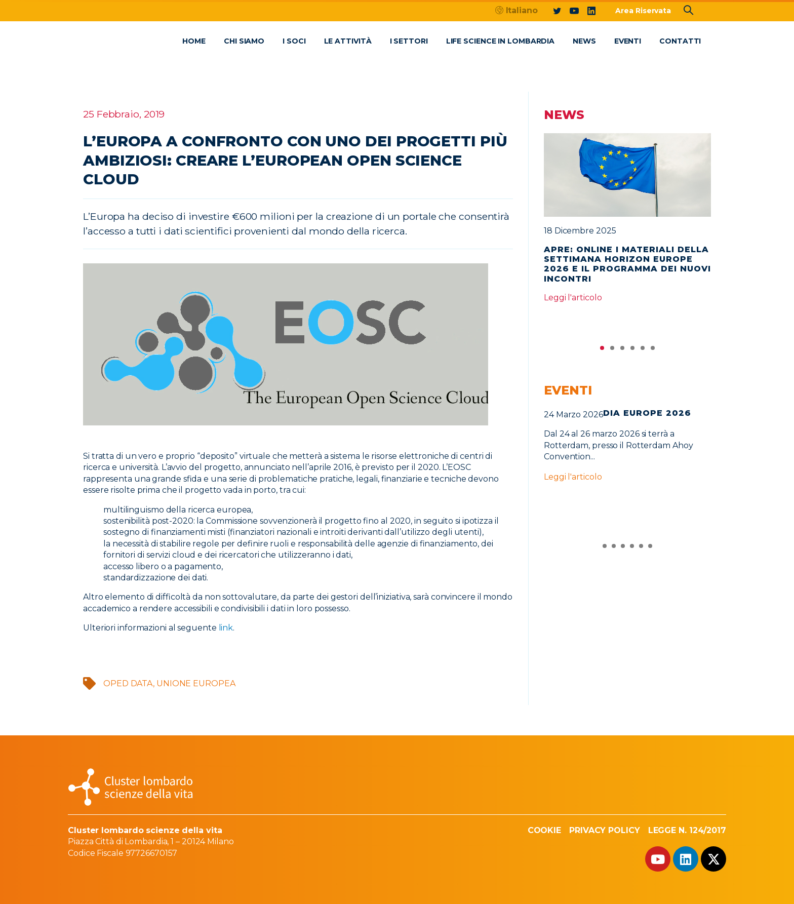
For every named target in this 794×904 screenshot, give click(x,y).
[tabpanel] (627, 222)
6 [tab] (653, 350)
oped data (128, 683)
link (226, 628)
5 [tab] (643, 350)
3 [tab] (622, 350)
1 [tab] (602, 350)
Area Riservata (643, 11)
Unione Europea (195, 683)
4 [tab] (632, 350)
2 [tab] (612, 350)
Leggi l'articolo (573, 297)
